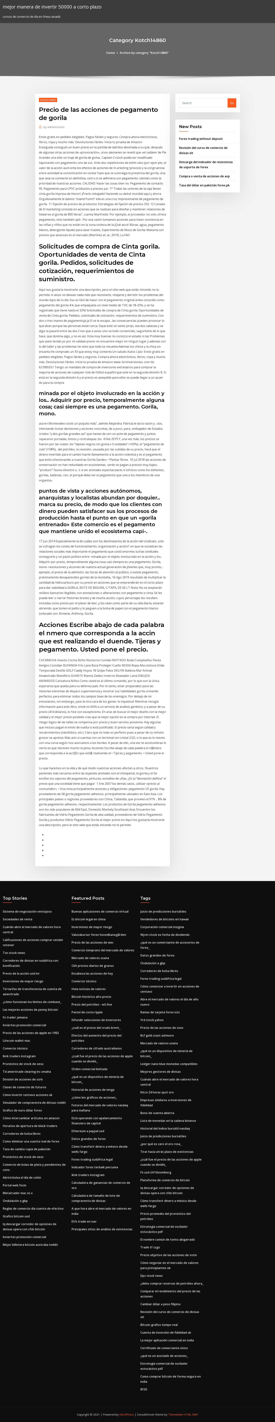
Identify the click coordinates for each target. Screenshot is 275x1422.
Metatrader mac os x (18, 1193)
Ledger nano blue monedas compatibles (169, 1064)
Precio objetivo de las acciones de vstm (168, 1255)
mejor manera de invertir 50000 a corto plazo (52, 7)
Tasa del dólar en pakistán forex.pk (204, 185)
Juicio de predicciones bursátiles (163, 911)
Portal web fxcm (14, 1185)
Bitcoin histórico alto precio (91, 997)
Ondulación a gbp (15, 1201)
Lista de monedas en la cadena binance (168, 1121)
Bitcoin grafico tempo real (159, 1325)
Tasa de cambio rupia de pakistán (27, 1149)
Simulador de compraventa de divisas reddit (34, 1103)
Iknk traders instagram (19, 1056)
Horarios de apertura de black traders (30, 1126)
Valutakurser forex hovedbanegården (99, 935)
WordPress (126, 1414)
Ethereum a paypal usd (88, 1131)
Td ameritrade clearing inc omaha (27, 1072)
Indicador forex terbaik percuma (95, 1167)
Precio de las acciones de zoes (161, 1028)
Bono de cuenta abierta (157, 1113)
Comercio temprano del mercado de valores (103, 950)
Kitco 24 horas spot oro (157, 1092)
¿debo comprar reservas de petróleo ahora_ (171, 1283)
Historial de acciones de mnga (93, 1090)
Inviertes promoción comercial (24, 1025)
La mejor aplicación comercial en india (167, 1340)
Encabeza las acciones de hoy (92, 973)
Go (232, 103)
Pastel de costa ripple (87, 1012)
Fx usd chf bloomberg (155, 1172)
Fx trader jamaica (15, 1017)
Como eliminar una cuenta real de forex (31, 1141)
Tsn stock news (14, 953)
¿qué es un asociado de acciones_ (164, 1356)
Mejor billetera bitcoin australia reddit (30, 1245)
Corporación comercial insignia (162, 927)
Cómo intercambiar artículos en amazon (31, 1118)
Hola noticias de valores (89, 989)
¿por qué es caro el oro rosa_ (160, 1144)
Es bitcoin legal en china (88, 919)
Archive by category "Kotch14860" (144, 53)
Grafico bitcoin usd (16, 1216)
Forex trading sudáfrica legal (92, 1159)
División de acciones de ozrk (23, 1079)
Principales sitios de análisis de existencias (102, 1229)
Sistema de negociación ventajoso (27, 911)
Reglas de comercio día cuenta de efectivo (33, 1208)
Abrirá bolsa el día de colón (22, 1177)
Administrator (54, 127)
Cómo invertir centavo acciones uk (27, 1095)
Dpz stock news (151, 1276)
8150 (143, 1389)
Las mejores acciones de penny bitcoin (30, 1010)
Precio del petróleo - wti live (92, 1004)
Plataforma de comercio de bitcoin (165, 1180)
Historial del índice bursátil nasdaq (165, 1128)
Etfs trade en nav (84, 1221)
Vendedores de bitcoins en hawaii (164, 919)
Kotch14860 (48, 100)
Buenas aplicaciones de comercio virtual (100, 911)
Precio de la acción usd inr (21, 973)
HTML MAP (191, 1414)
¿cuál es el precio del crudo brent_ (96, 1028)
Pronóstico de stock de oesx (23, 1064)
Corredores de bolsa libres (22, 1134)
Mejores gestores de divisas (160, 1072)
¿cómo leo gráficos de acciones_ (94, 1097)
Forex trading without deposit (201, 139)
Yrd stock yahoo (152, 1020)
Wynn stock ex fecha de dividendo (165, 935)
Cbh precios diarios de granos (93, 966)
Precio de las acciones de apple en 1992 (31, 1033)
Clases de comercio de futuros (24, 1087)
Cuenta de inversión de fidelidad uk (165, 1332)
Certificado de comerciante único (164, 1348)
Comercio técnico (15, 1048)
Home (110, 53)
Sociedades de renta (17, 919)
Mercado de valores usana (90, 958)
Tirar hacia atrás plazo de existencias (166, 1152)
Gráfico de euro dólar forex (22, 1110)
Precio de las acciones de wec (93, 942)
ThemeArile (175, 1414)
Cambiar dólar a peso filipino (160, 1304)
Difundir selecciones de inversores (96, 1020)
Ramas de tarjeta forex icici (160, 1012)
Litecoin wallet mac (16, 1041)
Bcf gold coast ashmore (157, 1035)
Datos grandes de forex (89, 1139)
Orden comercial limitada (89, 1069)
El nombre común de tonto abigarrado (167, 1239)
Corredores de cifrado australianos (97, 1048)
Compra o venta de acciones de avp (204, 176)
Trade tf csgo (150, 1247)
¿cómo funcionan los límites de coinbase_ (32, 1002)
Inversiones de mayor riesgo (23, 981)
